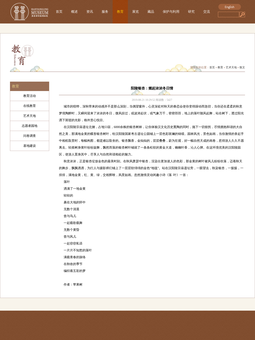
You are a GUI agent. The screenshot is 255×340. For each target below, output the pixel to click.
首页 (59, 12)
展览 (135, 12)
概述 (74, 12)
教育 (120, 12)
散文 (242, 67)
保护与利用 (171, 12)
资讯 (89, 12)
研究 (191, 12)
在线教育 (29, 105)
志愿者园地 (29, 125)
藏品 (150, 12)
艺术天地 (231, 67)
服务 (105, 12)
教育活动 (29, 95)
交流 (206, 12)
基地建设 (29, 145)
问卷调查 (29, 135)
